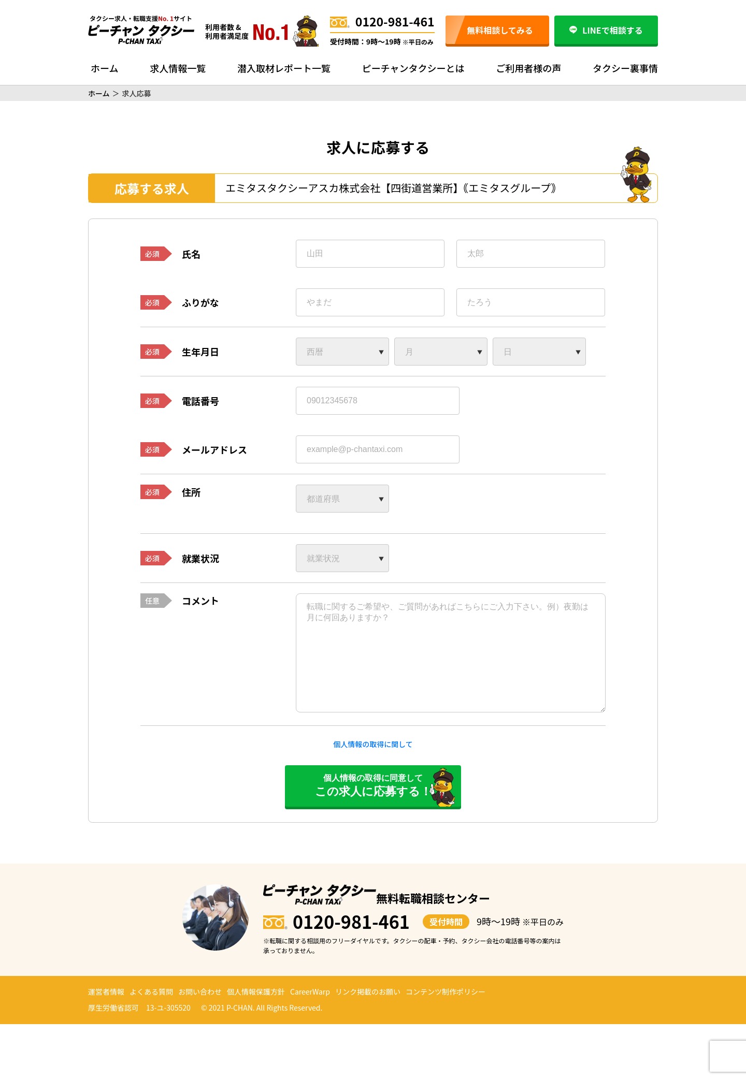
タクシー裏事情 (625, 68)
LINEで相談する (605, 30)
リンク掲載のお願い (367, 991)
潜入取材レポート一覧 (284, 68)
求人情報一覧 (178, 68)
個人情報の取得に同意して (373, 786)
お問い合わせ (200, 991)
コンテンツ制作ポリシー (445, 991)
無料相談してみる (500, 30)
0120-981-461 (382, 21)
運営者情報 (106, 991)
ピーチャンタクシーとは (413, 68)
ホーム (104, 68)
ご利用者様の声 (528, 68)
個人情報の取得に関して (373, 744)
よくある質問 (151, 991)
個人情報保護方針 (256, 991)
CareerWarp (310, 991)
